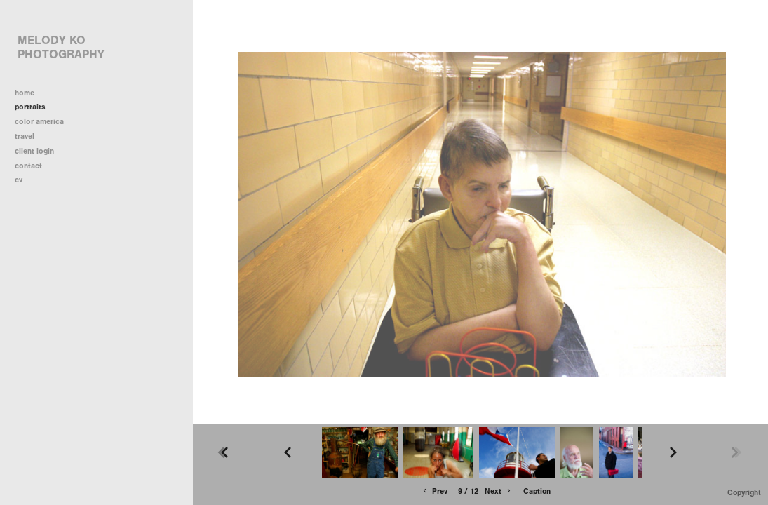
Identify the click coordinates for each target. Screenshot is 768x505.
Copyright (744, 492)
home (24, 92)
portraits (30, 107)
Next (499, 491)
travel (29, 136)
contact (28, 165)
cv (18, 179)
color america (44, 121)
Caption (537, 491)
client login (34, 151)
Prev (434, 491)
